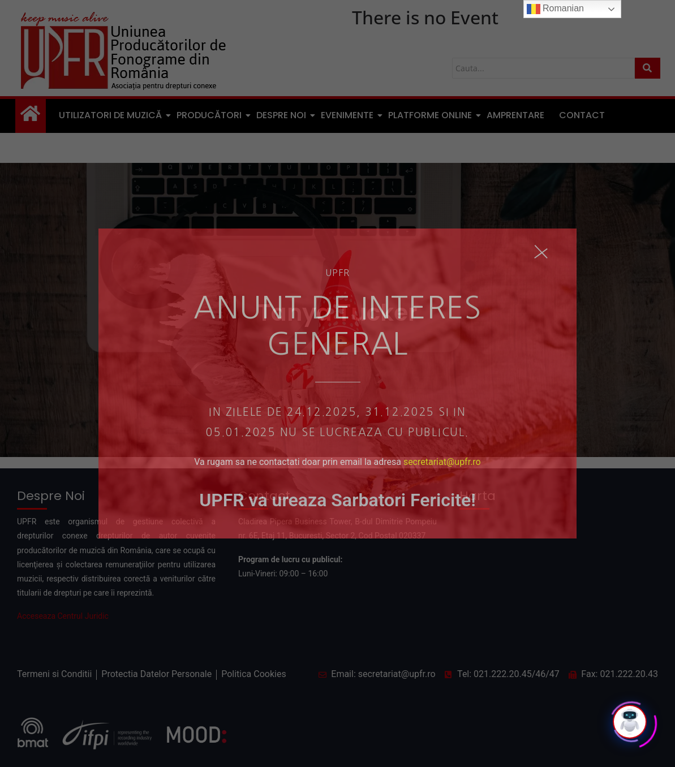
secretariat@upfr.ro (442, 461)
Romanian (555, 9)
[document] (337, 383)
